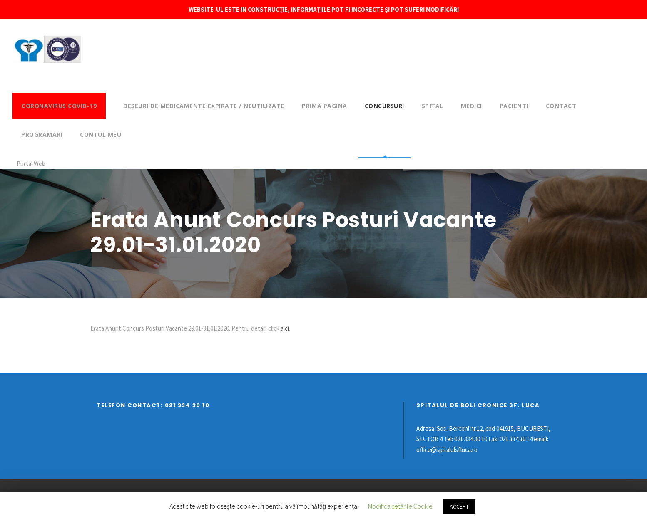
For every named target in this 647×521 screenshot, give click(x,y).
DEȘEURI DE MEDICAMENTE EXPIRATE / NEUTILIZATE (203, 106)
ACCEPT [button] (459, 506)
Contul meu (100, 134)
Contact (561, 106)
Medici (471, 106)
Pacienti (514, 106)
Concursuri (384, 106)
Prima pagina (324, 106)
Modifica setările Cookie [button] (400, 506)
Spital (432, 106)
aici (285, 328)
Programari (41, 134)
